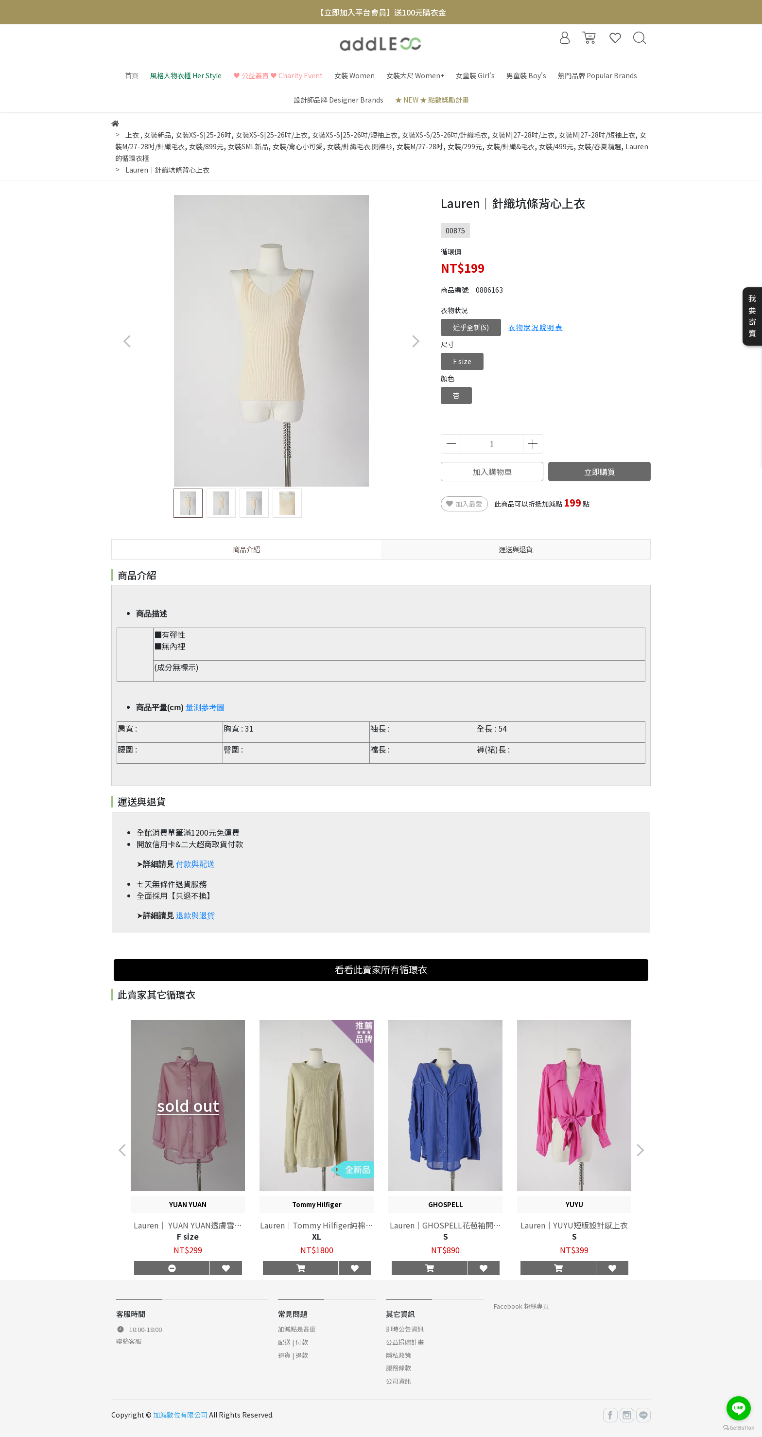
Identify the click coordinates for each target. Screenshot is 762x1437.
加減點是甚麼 (297, 1328)
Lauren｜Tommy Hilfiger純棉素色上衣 (316, 1225)
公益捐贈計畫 (405, 1342)
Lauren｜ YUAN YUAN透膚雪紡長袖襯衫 (188, 1225)
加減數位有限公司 (180, 1414)
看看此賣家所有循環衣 (381, 969)
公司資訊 (398, 1380)
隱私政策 (398, 1355)
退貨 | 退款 (293, 1355)
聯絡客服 (128, 1341)
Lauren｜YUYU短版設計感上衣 (574, 1225)
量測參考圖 (205, 707)
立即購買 (599, 471)
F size (462, 361)
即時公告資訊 (405, 1328)
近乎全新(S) (471, 327)
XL (316, 1236)
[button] (415, 341)
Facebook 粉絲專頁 (521, 1306)
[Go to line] (739, 1408)
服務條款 (398, 1367)
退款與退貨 (195, 915)
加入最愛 (464, 503)
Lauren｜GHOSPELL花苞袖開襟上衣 (445, 1225)
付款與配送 (195, 864)
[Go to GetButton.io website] (738, 1427)
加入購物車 (492, 471)
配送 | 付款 (293, 1342)
